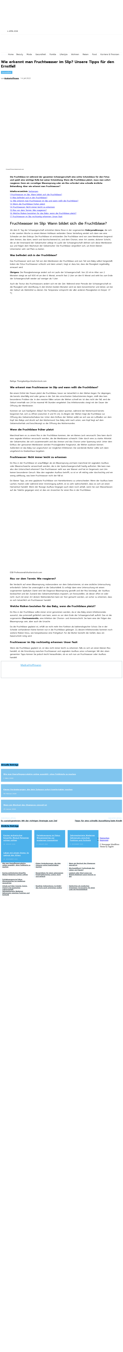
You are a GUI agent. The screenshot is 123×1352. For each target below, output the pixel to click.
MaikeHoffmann (11, 78)
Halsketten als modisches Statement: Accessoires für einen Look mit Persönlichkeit (82, 888)
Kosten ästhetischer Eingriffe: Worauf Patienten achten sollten (16, 838)
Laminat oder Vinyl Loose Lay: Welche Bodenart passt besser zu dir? (82, 875)
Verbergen (33, 191)
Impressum (104, 840)
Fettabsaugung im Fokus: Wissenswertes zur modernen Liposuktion (48, 838)
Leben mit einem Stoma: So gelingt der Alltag (16, 854)
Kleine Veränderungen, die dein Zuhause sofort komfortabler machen (38, 789)
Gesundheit (6, 72)
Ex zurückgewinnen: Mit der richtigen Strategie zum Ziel (29, 820)
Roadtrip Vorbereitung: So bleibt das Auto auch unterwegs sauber (49, 887)
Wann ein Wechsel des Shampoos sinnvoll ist (25, 805)
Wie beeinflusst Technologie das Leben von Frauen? (82, 869)
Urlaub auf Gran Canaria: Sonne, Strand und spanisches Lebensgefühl (14, 888)
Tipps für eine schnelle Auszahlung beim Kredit (98, 820)
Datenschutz (104, 838)
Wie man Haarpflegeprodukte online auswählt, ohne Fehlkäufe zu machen (39, 774)
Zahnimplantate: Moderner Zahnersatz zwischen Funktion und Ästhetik (82, 838)
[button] (4, 31)
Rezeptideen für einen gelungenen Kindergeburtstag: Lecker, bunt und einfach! (49, 875)
